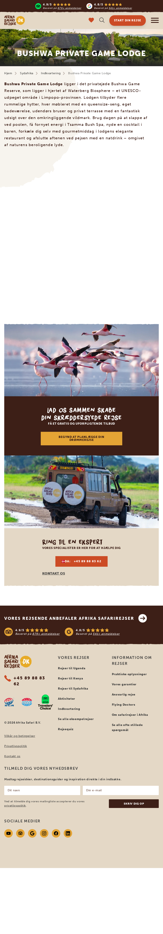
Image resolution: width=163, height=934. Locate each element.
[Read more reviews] (83, 6)
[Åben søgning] (102, 20)
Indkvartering (50, 73)
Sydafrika (26, 73)
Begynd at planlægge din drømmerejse (81, 438)
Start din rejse (127, 20)
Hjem (8, 73)
